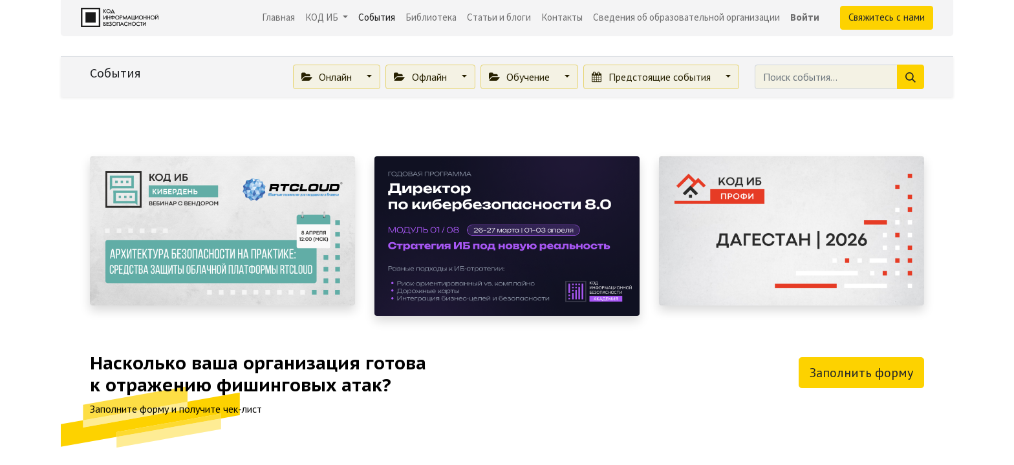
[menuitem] (278, 17)
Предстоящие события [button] (652, 76)
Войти (804, 17)
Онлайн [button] (327, 76)
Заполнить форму (861, 372)
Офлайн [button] (421, 76)
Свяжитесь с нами (886, 17)
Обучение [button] (520, 76)
